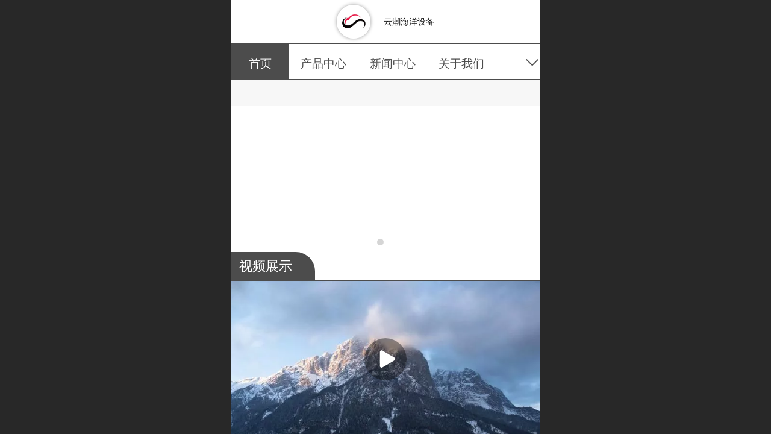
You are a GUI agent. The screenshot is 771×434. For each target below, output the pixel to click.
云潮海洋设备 (409, 22)
